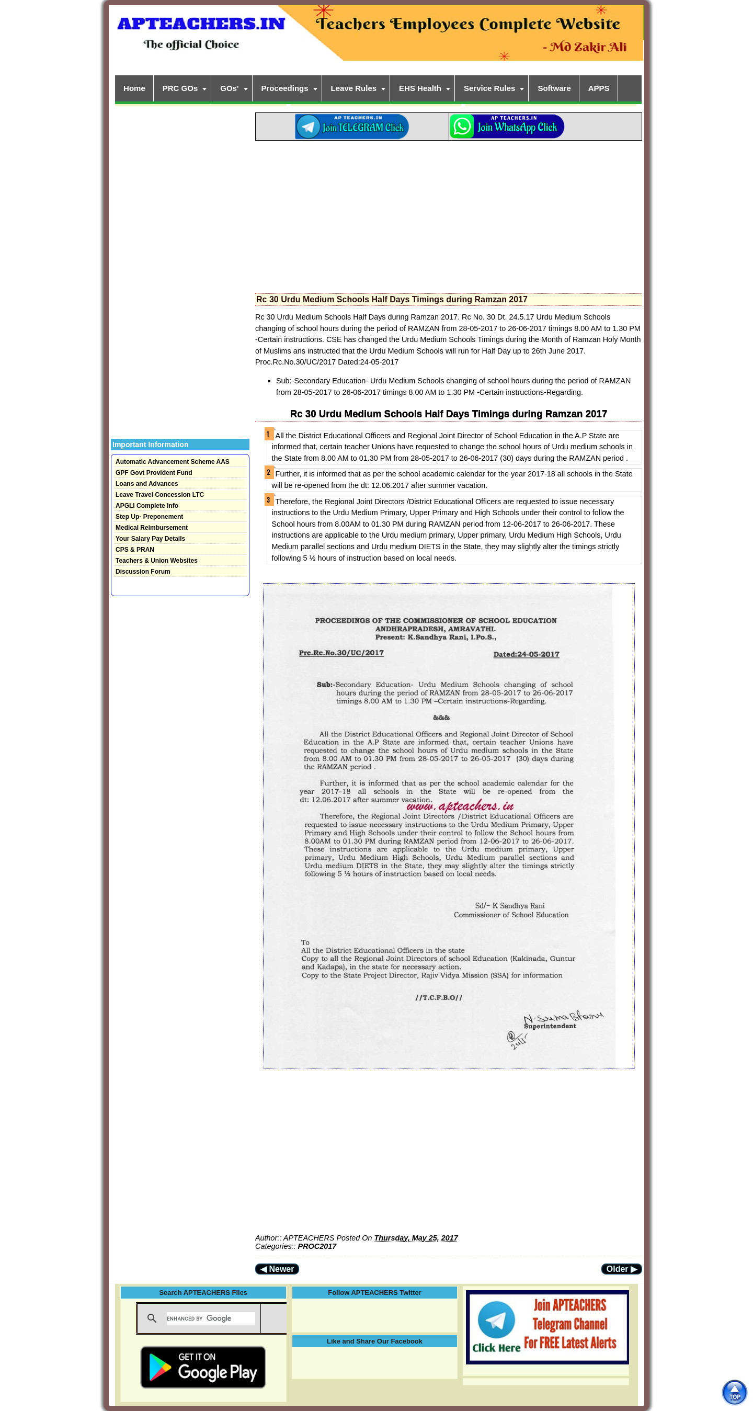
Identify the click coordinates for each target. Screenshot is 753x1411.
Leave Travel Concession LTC (160, 494)
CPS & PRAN (135, 549)
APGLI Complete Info (147, 505)
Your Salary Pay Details (150, 538)
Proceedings (285, 88)
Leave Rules (354, 88)
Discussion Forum (143, 571)
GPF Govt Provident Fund (154, 472)
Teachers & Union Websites (157, 560)
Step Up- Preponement (149, 516)
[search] (211, 1318)
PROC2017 (317, 1246)
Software (554, 88)
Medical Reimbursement (152, 527)
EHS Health (420, 88)
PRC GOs (180, 88)
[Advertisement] (448, 214)
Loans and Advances (147, 483)
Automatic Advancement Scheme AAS (173, 461)
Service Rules (489, 88)
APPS (599, 88)
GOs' (229, 88)
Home (134, 88)
